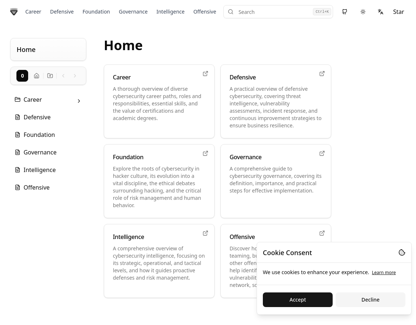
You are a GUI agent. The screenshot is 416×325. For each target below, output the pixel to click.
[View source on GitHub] (344, 11)
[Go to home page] (14, 11)
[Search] (278, 11)
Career (33, 11)
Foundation (96, 11)
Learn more (384, 272)
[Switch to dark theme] (363, 11)
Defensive (62, 11)
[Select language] (380, 11)
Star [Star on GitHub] (398, 12)
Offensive (204, 11)
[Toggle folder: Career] (79, 101)
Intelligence (170, 11)
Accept (298, 299)
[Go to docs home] (36, 76)
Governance (133, 11)
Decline (371, 299)
